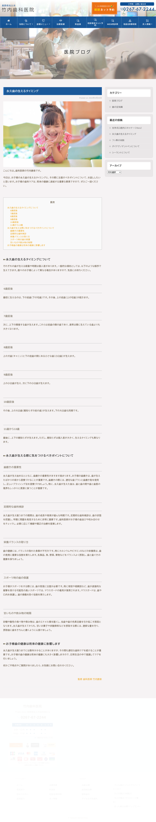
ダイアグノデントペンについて (126, 146)
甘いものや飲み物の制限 (21, 242)
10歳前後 (14, 222)
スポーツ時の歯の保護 (20, 240)
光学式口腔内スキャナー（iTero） (127, 128)
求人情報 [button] (147, 22)
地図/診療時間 (130, 22)
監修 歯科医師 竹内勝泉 (90, 679)
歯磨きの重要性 (17, 231)
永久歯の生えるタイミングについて (22, 208)
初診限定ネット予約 (95, 22)
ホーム (8, 22)
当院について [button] (26, 22)
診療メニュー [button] (43, 22)
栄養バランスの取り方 (20, 237)
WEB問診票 (112, 22)
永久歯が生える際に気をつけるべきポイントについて (30, 228)
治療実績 (60, 22)
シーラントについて (121, 152)
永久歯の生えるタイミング (124, 134)
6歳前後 (14, 211)
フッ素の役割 (118, 140)
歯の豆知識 (117, 107)
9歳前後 (14, 219)
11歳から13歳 (16, 225)
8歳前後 (14, 216)
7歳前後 (14, 213)
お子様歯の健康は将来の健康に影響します (26, 245)
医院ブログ (117, 101)
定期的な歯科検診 (18, 234)
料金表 (78, 22)
